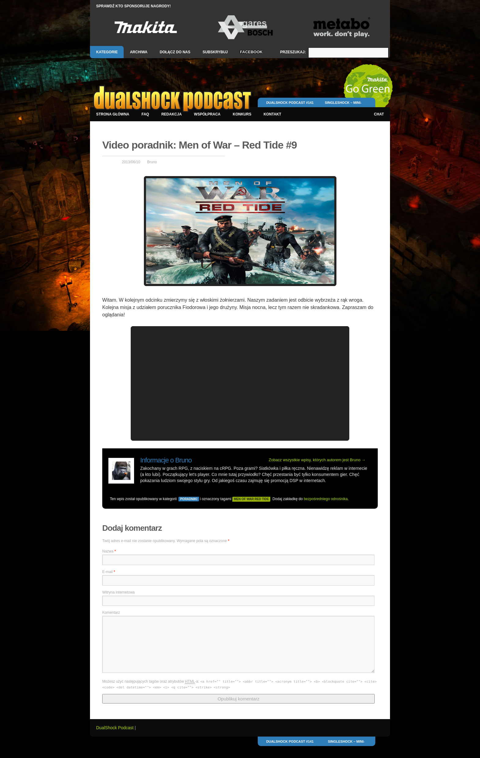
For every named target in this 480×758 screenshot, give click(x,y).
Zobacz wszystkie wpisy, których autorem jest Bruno (317, 460)
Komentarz (111, 612)
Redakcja (171, 114)
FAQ (145, 114)
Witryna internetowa (118, 592)
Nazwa (109, 551)
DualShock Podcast (115, 727)
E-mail (108, 572)
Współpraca (207, 114)
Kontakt (272, 114)
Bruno (152, 162)
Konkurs (242, 114)
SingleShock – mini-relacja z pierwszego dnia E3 (343, 105)
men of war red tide (251, 499)
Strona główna (112, 114)
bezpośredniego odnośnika (325, 499)
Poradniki (188, 499)
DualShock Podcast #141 (290, 102)
